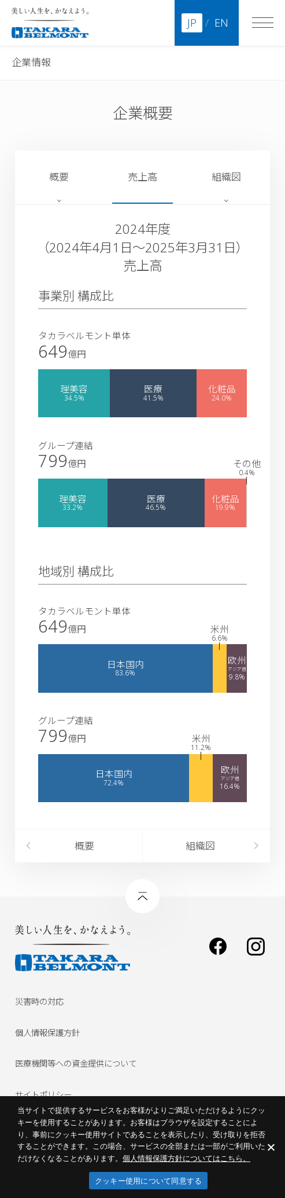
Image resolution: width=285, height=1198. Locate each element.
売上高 (142, 176)
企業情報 (31, 62)
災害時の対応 (39, 1001)
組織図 (226, 176)
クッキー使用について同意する (148, 1181)
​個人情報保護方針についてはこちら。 (186, 1158)
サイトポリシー (43, 1094)
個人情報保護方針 (47, 1032)
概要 (59, 176)
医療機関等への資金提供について (75, 1063)
